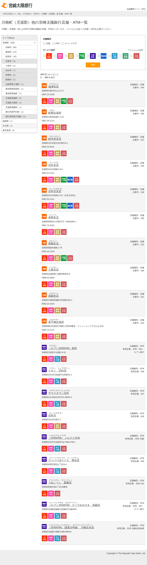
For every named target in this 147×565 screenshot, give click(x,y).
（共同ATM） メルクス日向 (64, 438)
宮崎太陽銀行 (8, 14)
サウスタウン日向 (58, 393)
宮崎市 (11, 47)
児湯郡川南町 (14, 102)
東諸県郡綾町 (14, 93)
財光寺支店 (54, 139)
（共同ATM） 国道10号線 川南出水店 (71, 527)
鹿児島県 (9, 130)
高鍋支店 (53, 296)
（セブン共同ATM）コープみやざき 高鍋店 (74, 505)
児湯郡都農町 (14, 107)
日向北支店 (54, 191)
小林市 (11, 66)
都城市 (11, 52)
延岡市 (11, 56)
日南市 (11, 61)
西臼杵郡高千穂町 (16, 116)
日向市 (11, 70)
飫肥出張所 (54, 112)
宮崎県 (36, 14)
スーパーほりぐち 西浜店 (63, 460)
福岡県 (8, 121)
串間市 (11, 75)
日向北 (52, 415)
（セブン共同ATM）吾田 (62, 348)
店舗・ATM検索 (23, 14)
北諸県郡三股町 (15, 84)
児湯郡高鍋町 (14, 98)
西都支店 (54, 243)
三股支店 (53, 269)
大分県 (8, 126)
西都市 (11, 79)
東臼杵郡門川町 (15, 112)
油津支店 (53, 86)
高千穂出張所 (56, 322)
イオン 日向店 (57, 370)
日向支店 (53, 165)
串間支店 (53, 217)
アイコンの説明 (136, 50)
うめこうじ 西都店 (60, 482)
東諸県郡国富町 (15, 89)
